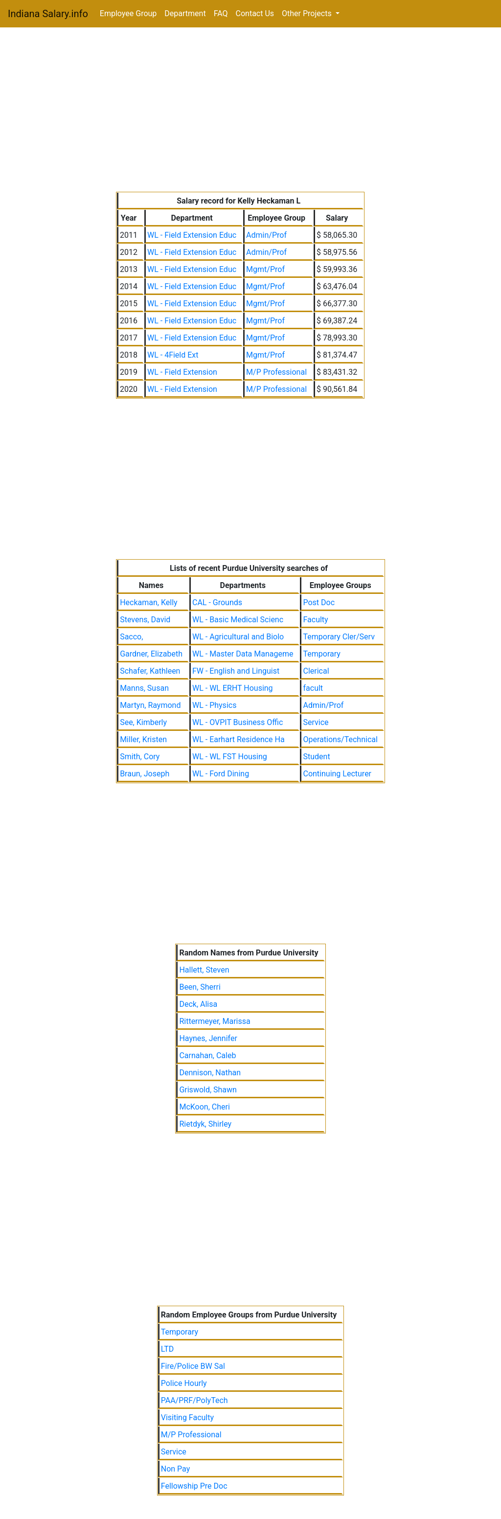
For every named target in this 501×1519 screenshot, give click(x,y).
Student (316, 756)
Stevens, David (145, 619)
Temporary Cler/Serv (338, 636)
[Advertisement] (250, 111)
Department (184, 13)
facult (313, 688)
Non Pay (175, 1469)
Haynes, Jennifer (208, 1038)
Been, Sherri (199, 987)
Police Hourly (184, 1383)
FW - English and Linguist (235, 671)
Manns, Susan (144, 688)
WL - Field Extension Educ (191, 235)
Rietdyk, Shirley (205, 1124)
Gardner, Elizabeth (151, 653)
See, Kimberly (143, 722)
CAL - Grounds (217, 602)
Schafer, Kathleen (150, 671)
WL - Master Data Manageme (243, 653)
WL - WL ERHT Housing (232, 688)
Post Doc (319, 602)
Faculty (315, 619)
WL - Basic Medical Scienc (237, 619)
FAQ (221, 13)
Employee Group (128, 13)
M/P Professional (276, 372)
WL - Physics (214, 705)
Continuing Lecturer (337, 773)
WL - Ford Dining (220, 773)
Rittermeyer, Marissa (214, 1021)
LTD (167, 1349)
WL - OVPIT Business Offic (237, 722)
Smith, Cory (139, 756)
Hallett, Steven (204, 970)
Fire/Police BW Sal (193, 1366)
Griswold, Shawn (208, 1089)
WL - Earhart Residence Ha (238, 739)
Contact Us (255, 13)
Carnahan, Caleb (207, 1055)
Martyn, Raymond (150, 705)
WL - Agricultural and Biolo (238, 636)
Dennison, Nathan (210, 1072)
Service (315, 722)
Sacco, (131, 636)
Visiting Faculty (187, 1417)
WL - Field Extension (182, 372)
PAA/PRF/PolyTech (194, 1400)
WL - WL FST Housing (229, 756)
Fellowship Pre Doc (194, 1486)
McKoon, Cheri (204, 1106)
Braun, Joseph (144, 773)
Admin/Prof (266, 235)
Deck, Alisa (198, 1004)
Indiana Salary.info (48, 14)
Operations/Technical (340, 739)
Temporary (321, 653)
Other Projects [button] (308, 13)
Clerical (316, 671)
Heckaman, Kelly (148, 602)
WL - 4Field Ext (173, 355)
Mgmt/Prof (265, 269)
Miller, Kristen (143, 739)
